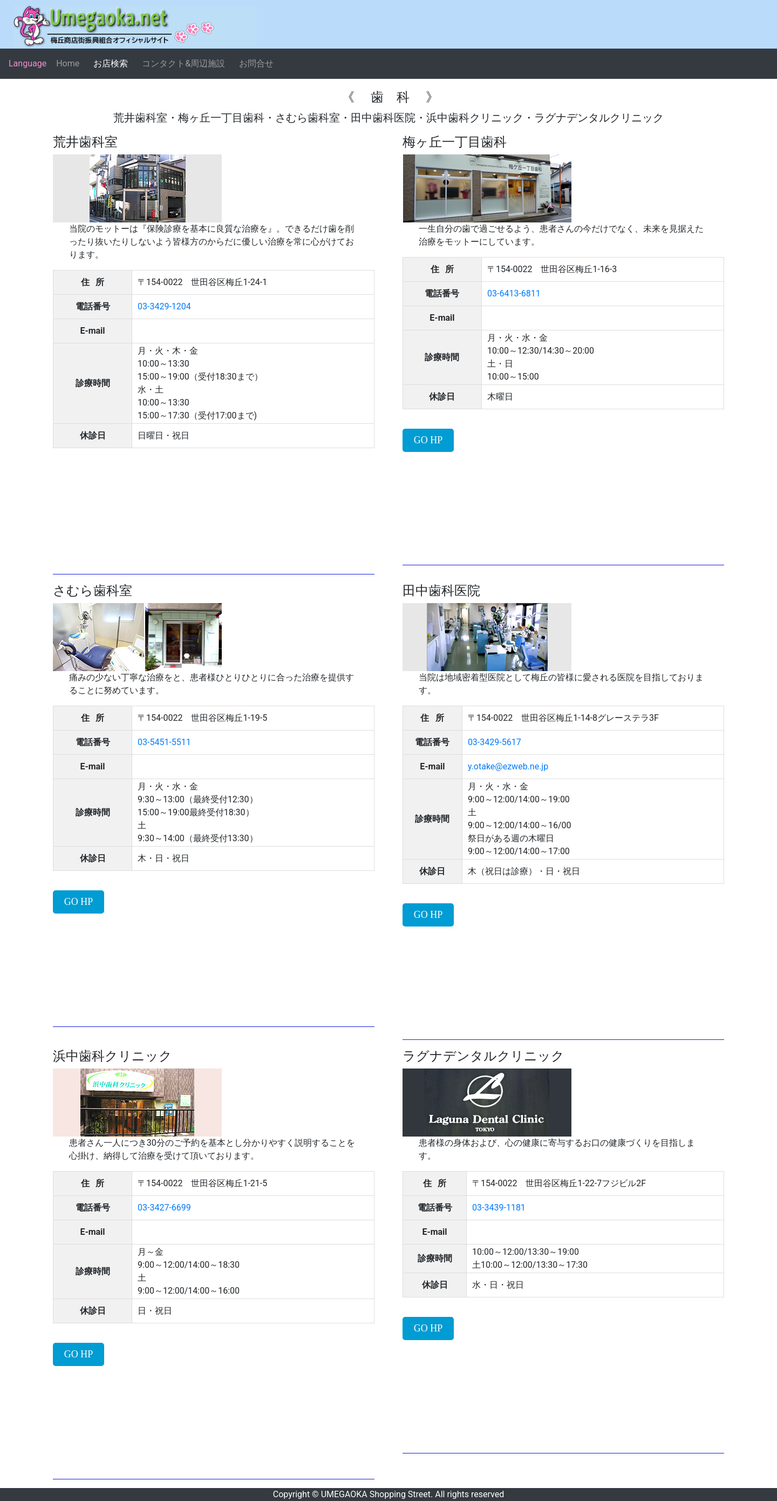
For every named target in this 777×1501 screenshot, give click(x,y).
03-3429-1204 (164, 306)
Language (27, 63)
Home (67, 63)
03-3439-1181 (499, 1207)
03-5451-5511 (164, 742)
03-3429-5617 (494, 742)
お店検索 (110, 63)
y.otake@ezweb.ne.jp (508, 766)
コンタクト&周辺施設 (183, 63)
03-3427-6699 (164, 1207)
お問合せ (256, 63)
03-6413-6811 (514, 293)
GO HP (428, 440)
